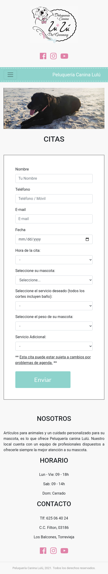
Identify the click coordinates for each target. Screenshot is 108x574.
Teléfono (22, 189)
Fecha (20, 230)
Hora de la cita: (27, 250)
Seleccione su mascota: (35, 270)
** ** (53, 360)
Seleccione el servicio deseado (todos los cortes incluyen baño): (49, 294)
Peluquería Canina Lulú (77, 75)
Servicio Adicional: (30, 337)
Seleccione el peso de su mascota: (44, 316)
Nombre (22, 169)
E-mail (20, 209)
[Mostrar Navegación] (10, 74)
